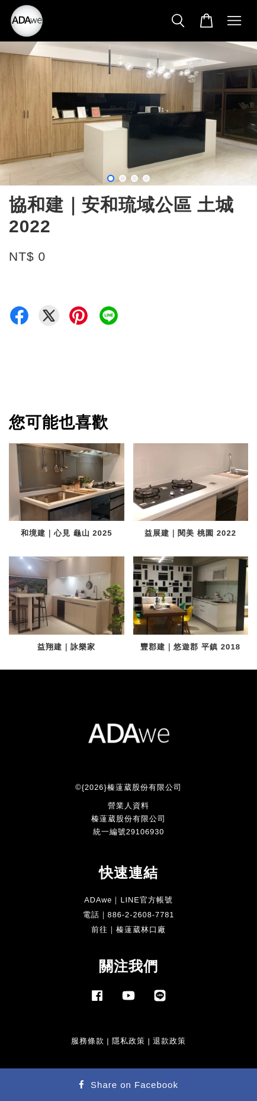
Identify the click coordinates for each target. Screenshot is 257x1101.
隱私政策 (128, 1040)
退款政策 (169, 1040)
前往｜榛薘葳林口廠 (128, 929)
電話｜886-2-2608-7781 (129, 914)
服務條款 (87, 1040)
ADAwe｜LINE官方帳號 (128, 899)
